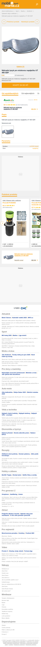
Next (38, 223)
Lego (3, 604)
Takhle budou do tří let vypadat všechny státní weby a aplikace (18, 418)
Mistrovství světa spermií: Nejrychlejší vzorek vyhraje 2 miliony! (18, 320)
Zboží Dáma (5, 575)
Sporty (23, 11)
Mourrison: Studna (7, 536)
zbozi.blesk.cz (5, 577)
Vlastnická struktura (31, 644)
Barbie (3, 602)
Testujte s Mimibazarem (8, 598)
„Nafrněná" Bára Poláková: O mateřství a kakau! (14, 365)
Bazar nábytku (5, 618)
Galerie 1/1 (20, 66)
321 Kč (33, 109)
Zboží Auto (5, 586)
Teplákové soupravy (7, 611)
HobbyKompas (6, 582)
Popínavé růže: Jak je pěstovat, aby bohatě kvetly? (15, 381)
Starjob (4, 625)
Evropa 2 (4, 634)
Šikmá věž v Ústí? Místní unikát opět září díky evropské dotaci (18, 359)
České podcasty (6, 627)
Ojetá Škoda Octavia (7, 588)
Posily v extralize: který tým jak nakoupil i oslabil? (15, 561)
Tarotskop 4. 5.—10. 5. (8, 506)
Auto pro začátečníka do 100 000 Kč (11, 584)
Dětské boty (5, 613)
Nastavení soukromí (19, 644)
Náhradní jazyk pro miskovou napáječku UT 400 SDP (13, 108)
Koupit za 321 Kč (20, 85)
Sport (17, 11)
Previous (2, 223)
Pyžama (4, 607)
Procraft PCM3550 (9, 203)
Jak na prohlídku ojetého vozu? (10, 579)
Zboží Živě (4, 571)
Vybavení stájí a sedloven (9, 13)
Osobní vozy (5, 573)
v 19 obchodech (8, 246)
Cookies (11, 644)
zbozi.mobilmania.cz (8, 11)
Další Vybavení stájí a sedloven (12, 200)
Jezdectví (29, 11)
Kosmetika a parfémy (7, 609)
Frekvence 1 (5, 632)
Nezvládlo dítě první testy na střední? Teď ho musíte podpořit (18, 526)
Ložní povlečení (6, 616)
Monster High (5, 600)
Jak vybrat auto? (6, 591)
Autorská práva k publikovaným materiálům (14, 641)
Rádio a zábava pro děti (8, 629)
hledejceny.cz (5, 568)
